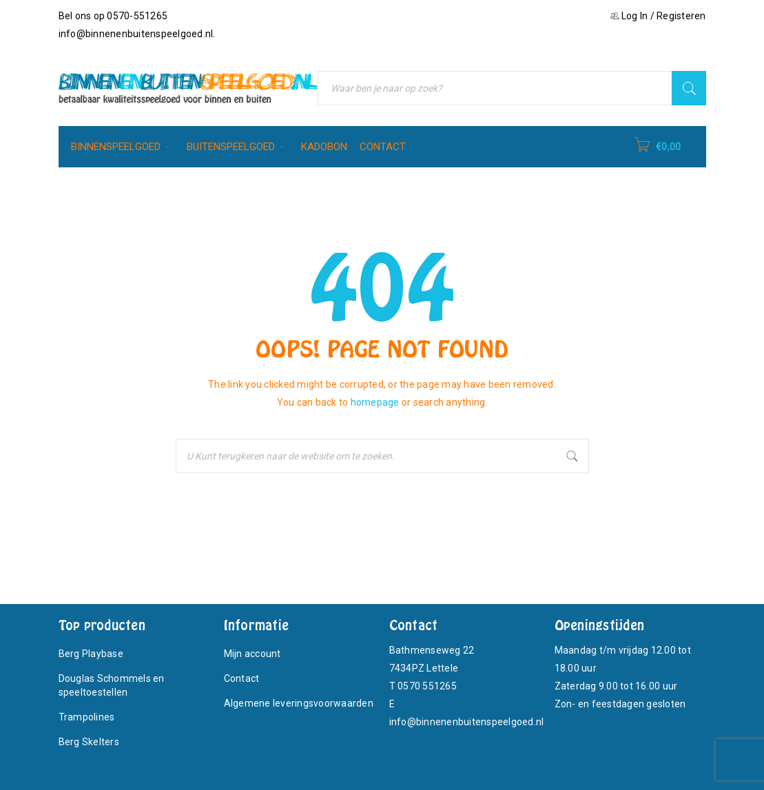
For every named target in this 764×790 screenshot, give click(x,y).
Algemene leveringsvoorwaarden (298, 703)
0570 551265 (427, 686)
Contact (242, 678)
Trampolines (87, 717)
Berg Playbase (91, 653)
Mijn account (252, 653)
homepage (375, 402)
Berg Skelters (89, 741)
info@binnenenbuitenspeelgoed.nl (136, 33)
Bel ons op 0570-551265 (113, 15)
